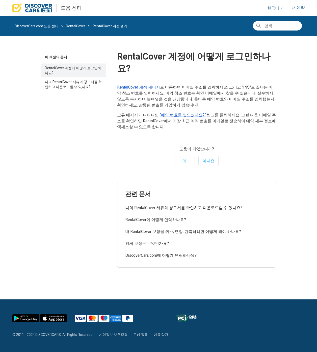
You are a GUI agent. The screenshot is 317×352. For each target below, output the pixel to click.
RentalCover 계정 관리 (110, 26)
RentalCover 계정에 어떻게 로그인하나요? (73, 70)
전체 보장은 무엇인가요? (147, 243)
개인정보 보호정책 (113, 335)
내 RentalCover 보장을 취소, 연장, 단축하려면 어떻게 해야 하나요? (183, 231)
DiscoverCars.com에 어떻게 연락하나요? (161, 255)
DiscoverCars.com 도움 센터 (36, 26)
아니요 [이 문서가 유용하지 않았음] (208, 161)
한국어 (275, 8)
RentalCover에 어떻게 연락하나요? (155, 219)
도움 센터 (71, 8)
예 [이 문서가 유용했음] (184, 161)
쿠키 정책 (140, 335)
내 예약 (298, 7)
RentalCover (75, 26)
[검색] (277, 26)
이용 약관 (161, 335)
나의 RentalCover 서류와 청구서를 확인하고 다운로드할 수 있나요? (73, 84)
